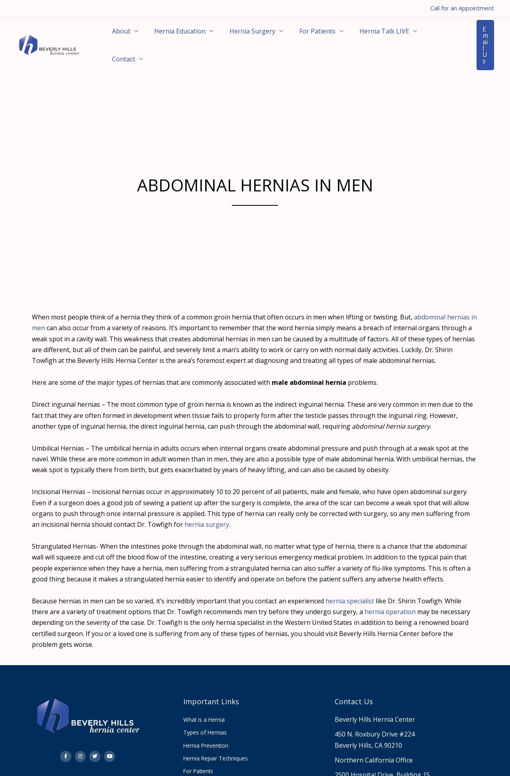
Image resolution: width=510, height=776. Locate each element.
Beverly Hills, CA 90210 (368, 727)
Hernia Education (170, 36)
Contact (409, 36)
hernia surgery (206, 506)
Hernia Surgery (236, 36)
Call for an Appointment (462, 8)
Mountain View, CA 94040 (372, 767)
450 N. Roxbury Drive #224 (375, 715)
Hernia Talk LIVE (356, 36)
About (118, 36)
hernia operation (390, 593)
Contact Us (354, 683)
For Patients (295, 36)
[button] (475, 36)
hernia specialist (350, 582)
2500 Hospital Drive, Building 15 (382, 756)
